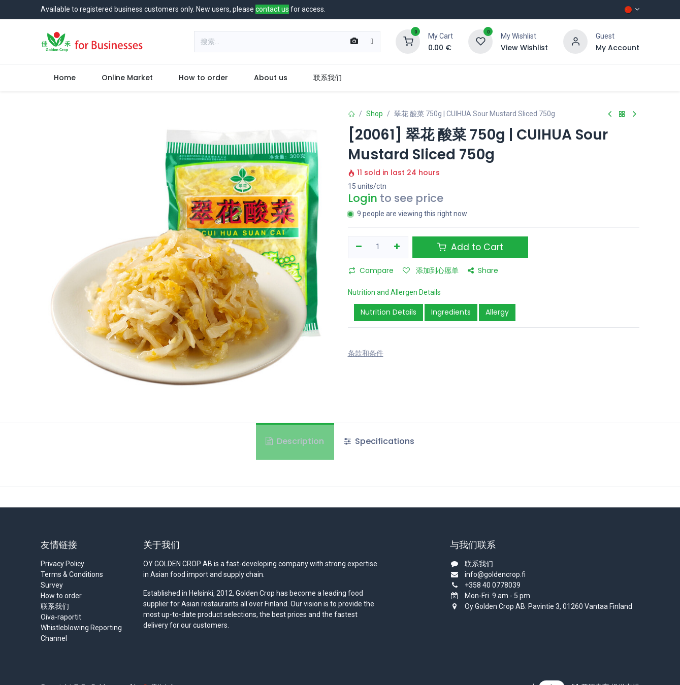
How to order (61, 596)
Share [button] (483, 270)
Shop (374, 114)
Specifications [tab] (379, 441)
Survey (52, 585)
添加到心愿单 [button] (431, 270)
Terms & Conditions (72, 574)
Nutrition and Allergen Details (394, 292)
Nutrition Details (388, 312)
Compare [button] (371, 270)
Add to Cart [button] (470, 247)
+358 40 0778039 (493, 585)
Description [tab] (295, 441)
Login (362, 198)
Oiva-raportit (61, 617)
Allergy (497, 312)
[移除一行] (359, 247)
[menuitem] (64, 77)
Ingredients (451, 312)
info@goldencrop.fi (495, 574)
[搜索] (372, 41)
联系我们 (55, 606)
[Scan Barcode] (354, 41)
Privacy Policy (62, 564)
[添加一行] (396, 247)
